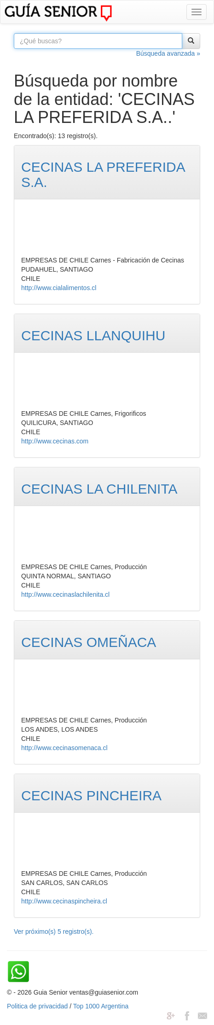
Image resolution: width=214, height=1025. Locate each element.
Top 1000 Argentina (101, 1006)
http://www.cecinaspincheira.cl (64, 901)
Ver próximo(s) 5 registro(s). (53, 931)
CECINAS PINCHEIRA (91, 795)
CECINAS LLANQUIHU (93, 335)
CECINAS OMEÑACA (88, 642)
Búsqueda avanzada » (168, 53)
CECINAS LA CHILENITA (99, 488)
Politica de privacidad (37, 1006)
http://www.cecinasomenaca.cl (64, 747)
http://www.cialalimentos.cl (58, 287)
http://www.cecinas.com (54, 441)
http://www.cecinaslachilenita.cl (65, 594)
